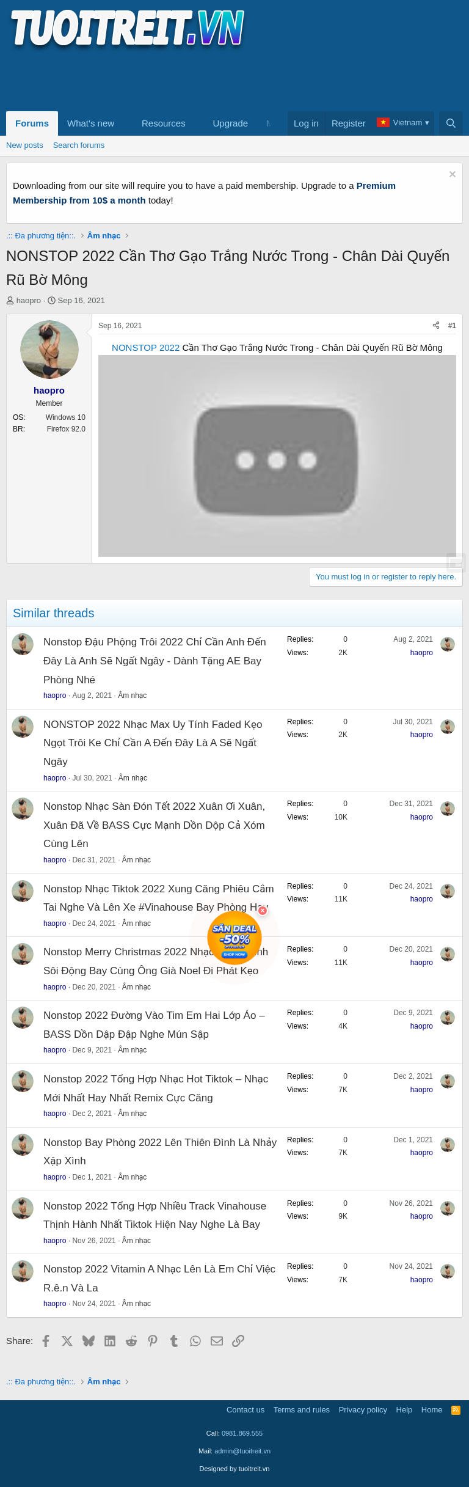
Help (404, 1409)
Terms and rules (302, 1409)
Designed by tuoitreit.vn (235, 1468)
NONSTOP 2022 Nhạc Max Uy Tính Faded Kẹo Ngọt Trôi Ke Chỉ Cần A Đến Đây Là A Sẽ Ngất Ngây (152, 743)
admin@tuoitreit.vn (242, 1451)
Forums (32, 123)
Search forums (79, 145)
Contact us (245, 1409)
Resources (164, 123)
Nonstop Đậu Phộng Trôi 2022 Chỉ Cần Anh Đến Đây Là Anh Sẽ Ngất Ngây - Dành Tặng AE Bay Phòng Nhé (154, 660)
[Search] (451, 123)
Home (432, 1409)
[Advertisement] (228, 80)
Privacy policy (363, 1409)
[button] (124, 123)
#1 (452, 325)
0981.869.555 (242, 1433)
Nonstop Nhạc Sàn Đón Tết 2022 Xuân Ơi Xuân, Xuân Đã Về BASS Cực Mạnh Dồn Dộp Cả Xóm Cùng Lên (154, 825)
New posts (24, 145)
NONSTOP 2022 (146, 347)
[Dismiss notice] (451, 175)
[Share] (436, 326)
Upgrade (231, 123)
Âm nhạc (132, 695)
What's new (90, 123)
